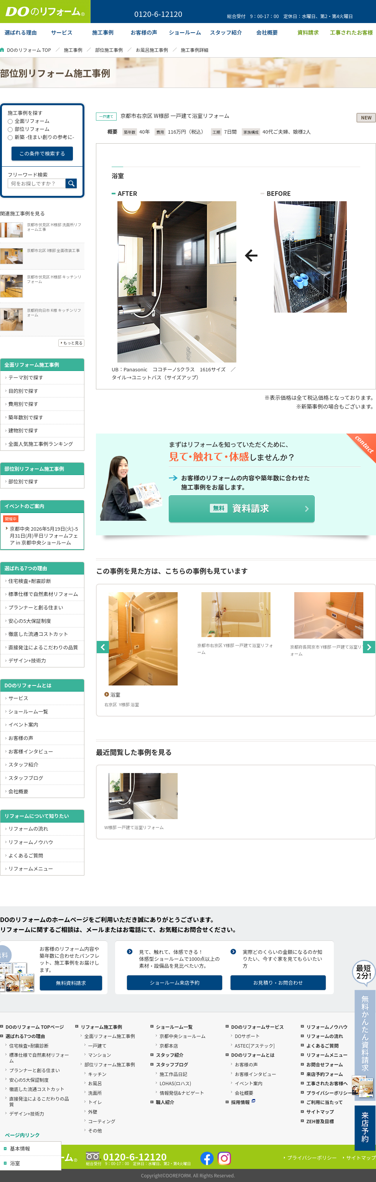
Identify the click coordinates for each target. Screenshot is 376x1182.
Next (369, 647)
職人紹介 (165, 1102)
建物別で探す (23, 430)
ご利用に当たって (324, 1102)
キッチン (97, 1074)
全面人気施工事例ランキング (40, 443)
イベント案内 (23, 724)
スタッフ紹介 (23, 764)
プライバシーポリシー (329, 1092)
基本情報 (20, 1148)
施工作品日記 (173, 1074)
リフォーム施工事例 (101, 1026)
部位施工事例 (109, 49)
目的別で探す (23, 390)
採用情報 (243, 1102)
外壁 (92, 1111)
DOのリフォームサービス (257, 1026)
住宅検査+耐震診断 (29, 580)
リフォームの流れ (28, 828)
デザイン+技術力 (27, 660)
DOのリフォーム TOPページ (34, 1026)
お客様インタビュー (30, 751)
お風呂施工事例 (152, 49)
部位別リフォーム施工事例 (34, 468)
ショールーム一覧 (28, 711)
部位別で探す (23, 481)
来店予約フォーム (324, 1074)
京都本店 (169, 1045)
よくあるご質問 (25, 855)
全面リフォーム (28, 120)
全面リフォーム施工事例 (31, 364)
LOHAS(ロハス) (175, 1083)
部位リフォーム (28, 128)
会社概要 (18, 791)
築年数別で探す (25, 417)
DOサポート (247, 1036)
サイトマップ (320, 1111)
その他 (95, 1130)
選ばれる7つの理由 (25, 568)
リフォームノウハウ (30, 842)
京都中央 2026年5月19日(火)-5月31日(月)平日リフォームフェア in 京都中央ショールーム (44, 535)
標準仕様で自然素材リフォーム (43, 594)
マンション (99, 1054)
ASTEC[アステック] (255, 1045)
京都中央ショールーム (183, 1036)
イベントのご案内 (24, 506)
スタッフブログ (25, 777)
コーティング (101, 1121)
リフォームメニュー (30, 868)
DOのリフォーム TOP (29, 49)
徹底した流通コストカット (38, 633)
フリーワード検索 (28, 174)
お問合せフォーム (324, 1064)
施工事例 (73, 49)
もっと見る (72, 343)
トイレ (95, 1102)
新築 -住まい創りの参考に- (41, 137)
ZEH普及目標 (320, 1121)
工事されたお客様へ (327, 1083)
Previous (103, 647)
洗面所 (95, 1092)
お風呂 (95, 1083)
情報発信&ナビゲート (182, 1092)
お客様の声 (20, 738)
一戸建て (97, 1045)
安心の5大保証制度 (29, 620)
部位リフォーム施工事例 (109, 1064)
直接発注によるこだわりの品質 (43, 647)
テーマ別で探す (25, 377)
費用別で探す (23, 403)
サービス (18, 698)
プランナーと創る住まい (35, 607)
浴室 (15, 1163)
